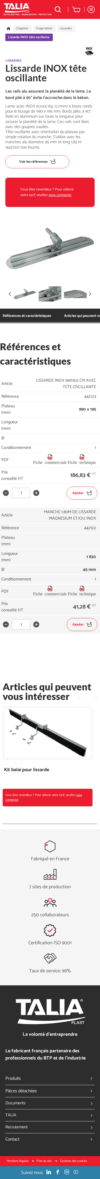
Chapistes (22, 28)
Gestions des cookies (73, 1161)
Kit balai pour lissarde (26, 770)
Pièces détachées (50, 1091)
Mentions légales (18, 1161)
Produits (50, 1078)
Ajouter (82, 493)
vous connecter (60, 195)
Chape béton (44, 28)
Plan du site (45, 1161)
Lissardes (66, 28)
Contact (50, 1139)
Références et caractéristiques (27, 316)
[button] (90, 294)
